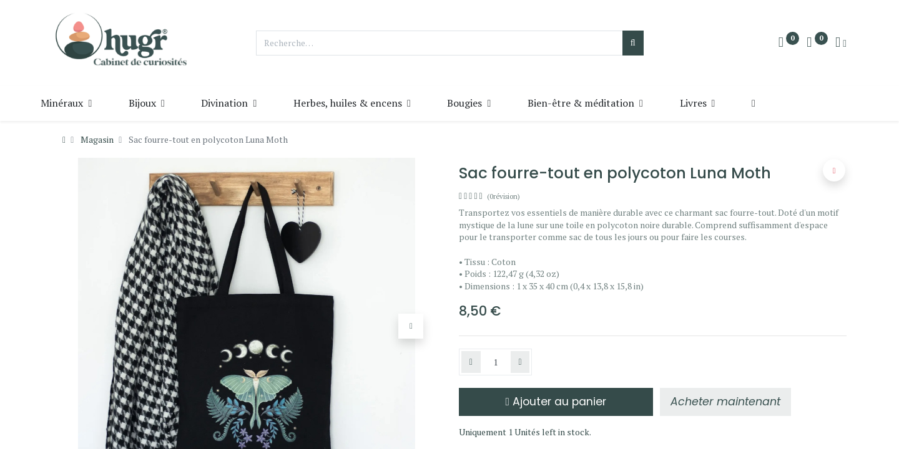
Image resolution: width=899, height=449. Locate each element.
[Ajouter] (520, 362)
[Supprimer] (471, 362)
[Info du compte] (841, 43)
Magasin (97, 139)
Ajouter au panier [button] (556, 401)
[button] (783, 103)
